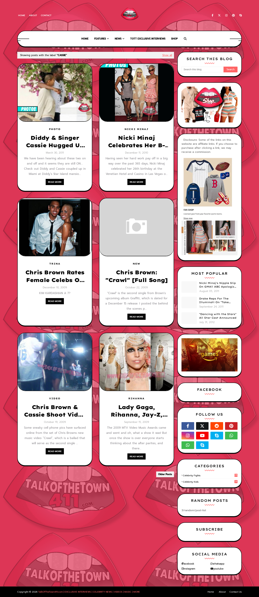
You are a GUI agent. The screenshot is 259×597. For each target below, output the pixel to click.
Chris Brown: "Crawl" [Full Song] (136, 276)
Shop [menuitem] (174, 39)
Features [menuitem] (100, 39)
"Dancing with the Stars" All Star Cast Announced (217, 316)
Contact (46, 15)
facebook (188, 564)
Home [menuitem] (84, 39)
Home (21, 15)
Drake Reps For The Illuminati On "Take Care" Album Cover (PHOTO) (214, 300)
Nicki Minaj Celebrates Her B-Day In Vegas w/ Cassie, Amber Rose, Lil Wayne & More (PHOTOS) (136, 141)
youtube (218, 569)
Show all (167, 55)
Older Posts (165, 474)
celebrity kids (210, 482)
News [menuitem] (118, 39)
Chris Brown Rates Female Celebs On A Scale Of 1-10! (54, 276)
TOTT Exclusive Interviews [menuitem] (147, 39)
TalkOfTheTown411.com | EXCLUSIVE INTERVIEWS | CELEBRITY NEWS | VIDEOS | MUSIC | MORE (89, 592)
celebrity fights (210, 475)
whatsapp (218, 564)
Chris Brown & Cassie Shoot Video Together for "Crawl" (55, 411)
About (33, 15)
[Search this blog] (202, 69)
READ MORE (55, 182)
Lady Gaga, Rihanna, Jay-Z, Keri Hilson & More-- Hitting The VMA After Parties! (136, 411)
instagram (189, 569)
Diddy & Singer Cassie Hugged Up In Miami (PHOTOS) (55, 141)
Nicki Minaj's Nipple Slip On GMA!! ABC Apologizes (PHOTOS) (218, 285)
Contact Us (235, 592)
